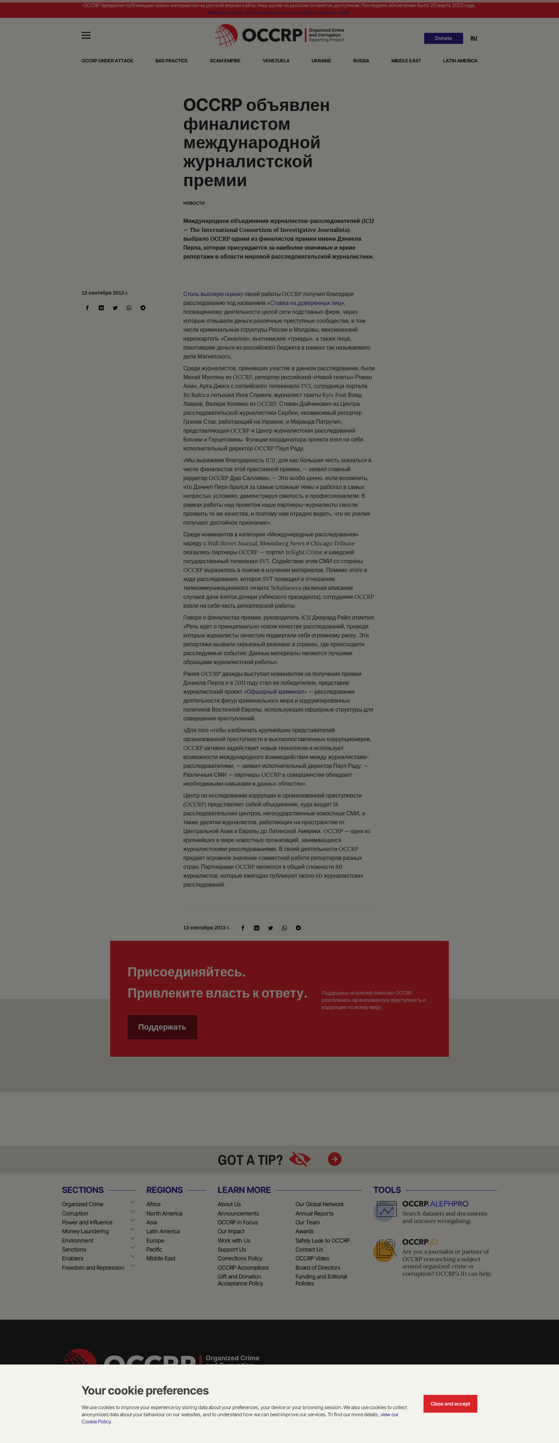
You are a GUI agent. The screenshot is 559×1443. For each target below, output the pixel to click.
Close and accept (450, 1404)
